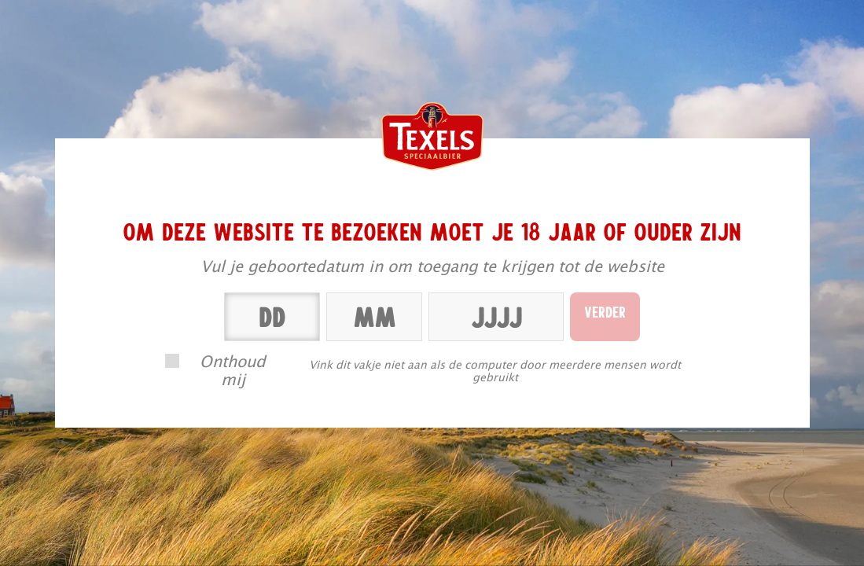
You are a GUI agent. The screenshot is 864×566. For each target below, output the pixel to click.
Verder (605, 311)
